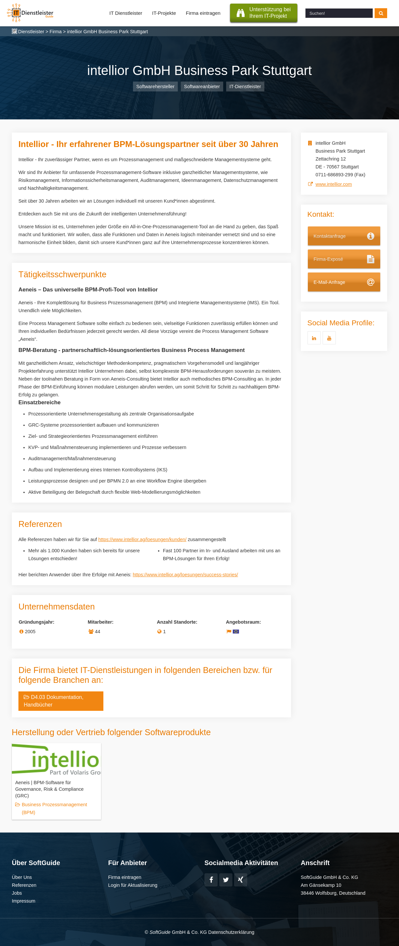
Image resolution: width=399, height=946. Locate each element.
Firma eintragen (203, 13)
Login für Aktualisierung (133, 885)
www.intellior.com (334, 184)
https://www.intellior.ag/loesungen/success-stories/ (185, 574)
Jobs (17, 893)
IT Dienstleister (125, 13)
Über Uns (22, 877)
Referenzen (24, 885)
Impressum (23, 901)
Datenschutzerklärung (231, 932)
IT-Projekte (164, 13)
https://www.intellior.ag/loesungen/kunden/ (142, 539)
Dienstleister (31, 31)
